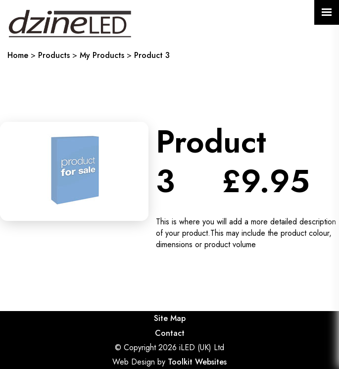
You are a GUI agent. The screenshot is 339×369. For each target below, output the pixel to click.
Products (54, 55)
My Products (102, 55)
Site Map (170, 318)
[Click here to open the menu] (326, 12)
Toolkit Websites (197, 362)
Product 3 (152, 55)
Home (17, 55)
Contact (170, 333)
